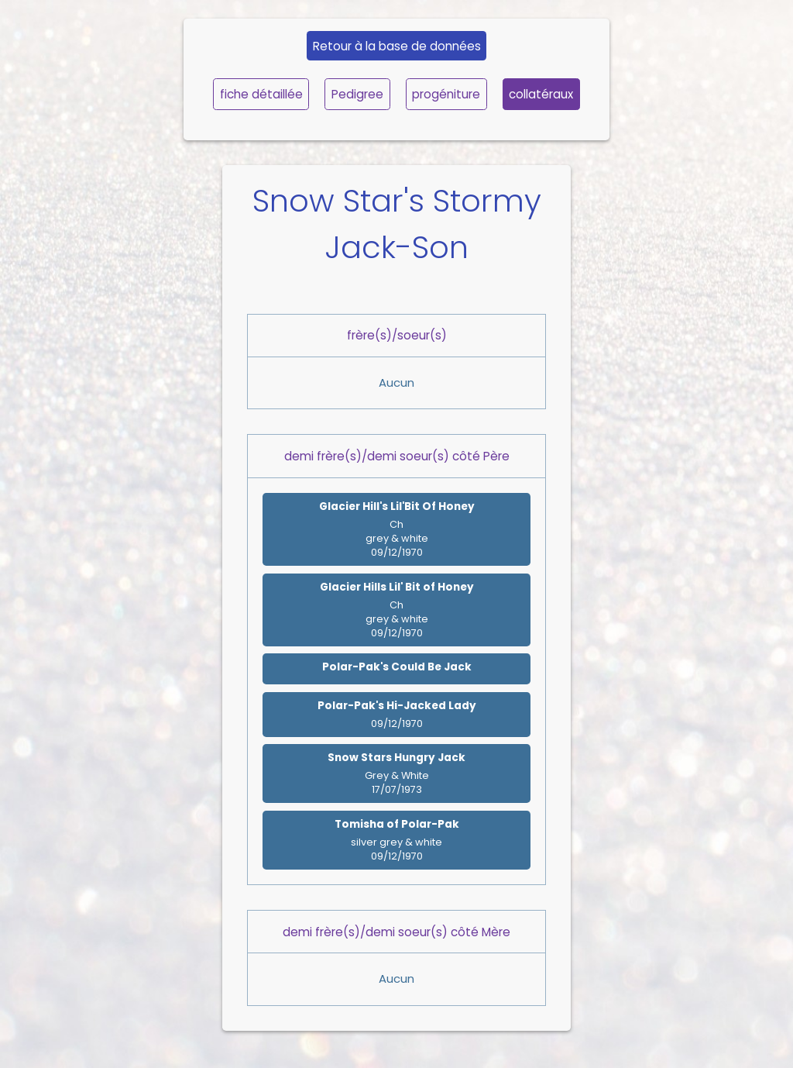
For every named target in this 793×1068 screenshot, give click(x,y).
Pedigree (357, 94)
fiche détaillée (261, 94)
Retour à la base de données (397, 46)
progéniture (446, 94)
